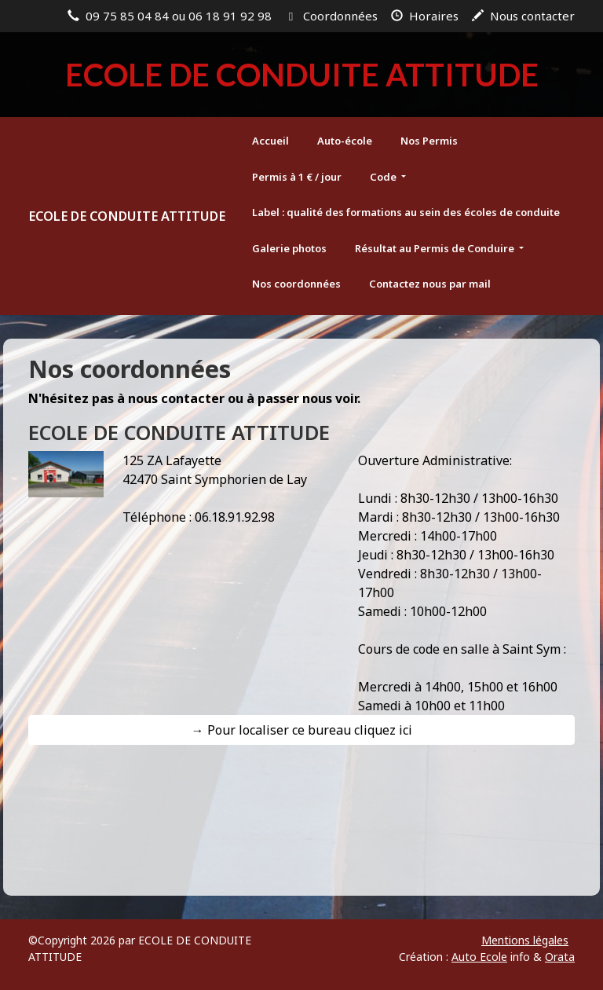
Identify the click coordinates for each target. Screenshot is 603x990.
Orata (560, 956)
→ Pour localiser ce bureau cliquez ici (302, 730)
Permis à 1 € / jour (297, 177)
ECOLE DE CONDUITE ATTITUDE (126, 216)
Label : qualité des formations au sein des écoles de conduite (406, 212)
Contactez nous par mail (430, 284)
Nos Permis (429, 141)
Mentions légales (524, 940)
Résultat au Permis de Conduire (436, 248)
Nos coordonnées (296, 284)
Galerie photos (289, 248)
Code (384, 177)
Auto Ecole (479, 956)
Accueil (270, 141)
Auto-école (344, 141)
